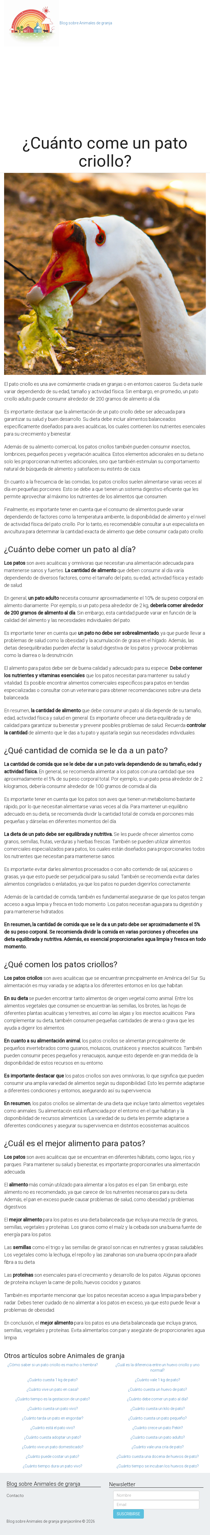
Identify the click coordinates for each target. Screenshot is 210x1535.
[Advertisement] (105, 87)
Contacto (15, 1495)
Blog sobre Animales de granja (86, 23)
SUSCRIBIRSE (128, 1514)
